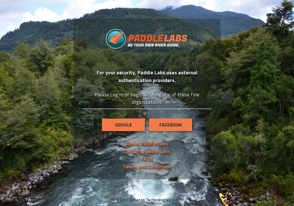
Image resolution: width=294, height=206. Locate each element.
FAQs (147, 159)
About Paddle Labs (147, 144)
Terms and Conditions (147, 167)
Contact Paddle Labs (147, 151)
